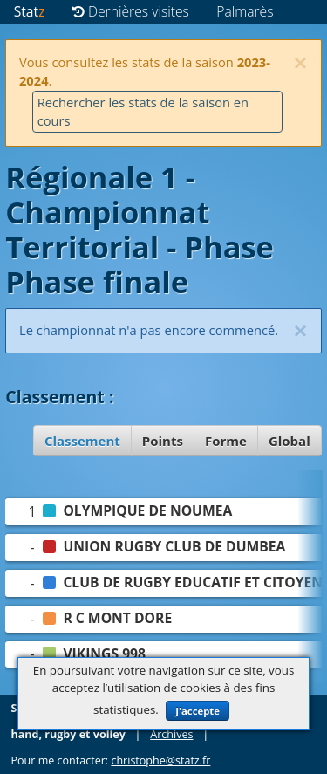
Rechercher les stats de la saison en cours (143, 111)
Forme (226, 440)
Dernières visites (130, 11)
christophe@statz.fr (160, 760)
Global (289, 440)
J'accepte (197, 710)
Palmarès (244, 11)
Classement (82, 440)
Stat (29, 11)
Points (162, 440)
